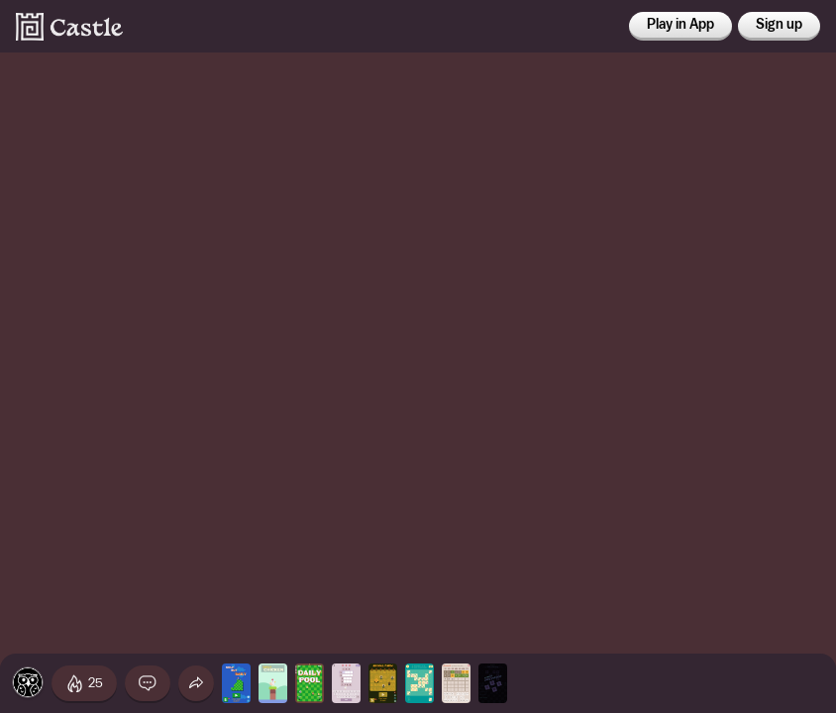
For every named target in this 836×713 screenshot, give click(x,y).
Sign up (779, 25)
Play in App (680, 25)
